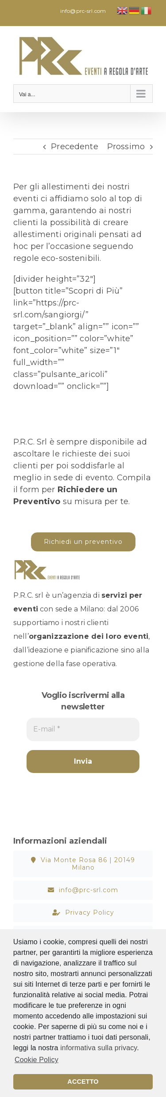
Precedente (74, 146)
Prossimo (126, 146)
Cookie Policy (36, 1059)
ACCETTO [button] (82, 1081)
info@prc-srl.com (83, 11)
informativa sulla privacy (98, 1048)
